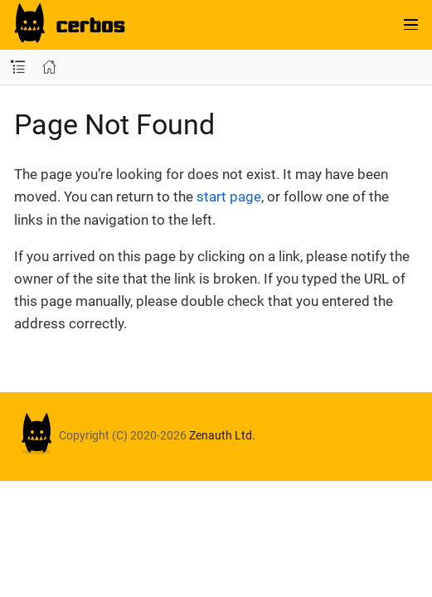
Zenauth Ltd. (222, 435)
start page (229, 196)
